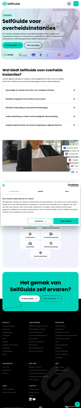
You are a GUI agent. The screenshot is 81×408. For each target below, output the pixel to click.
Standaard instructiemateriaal (66, 335)
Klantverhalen (60, 326)
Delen (4, 339)
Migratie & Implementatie (38, 326)
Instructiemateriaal (36, 332)
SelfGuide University (62, 339)
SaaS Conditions (8, 389)
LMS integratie (34, 380)
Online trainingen (61, 351)
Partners (5, 373)
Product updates (61, 354)
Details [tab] (40, 191)
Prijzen (4, 354)
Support (58, 373)
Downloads (59, 329)
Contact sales (34, 389)
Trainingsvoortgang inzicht (38, 376)
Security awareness (36, 351)
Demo (31, 396)
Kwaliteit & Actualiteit (10, 345)
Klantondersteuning (36, 348)
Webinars (58, 348)
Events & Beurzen (61, 345)
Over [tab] (67, 191)
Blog (56, 342)
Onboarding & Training (37, 329)
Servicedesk (33, 345)
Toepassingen (7, 351)
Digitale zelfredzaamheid (38, 335)
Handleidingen (7, 332)
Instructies (6, 329)
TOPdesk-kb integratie (37, 373)
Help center (59, 367)
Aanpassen (40, 221)
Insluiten (5, 342)
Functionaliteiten (8, 326)
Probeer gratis (34, 392)
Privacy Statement (9, 392)
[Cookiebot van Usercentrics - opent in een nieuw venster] (69, 185)
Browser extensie (35, 367)
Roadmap (58, 357)
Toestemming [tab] (14, 191)
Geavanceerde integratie (38, 370)
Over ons (5, 367)
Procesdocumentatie (36, 342)
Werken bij (6, 370)
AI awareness (33, 339)
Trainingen (6, 335)
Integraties (6, 348)
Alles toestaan (66, 221)
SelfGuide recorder (62, 332)
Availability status (61, 370)
